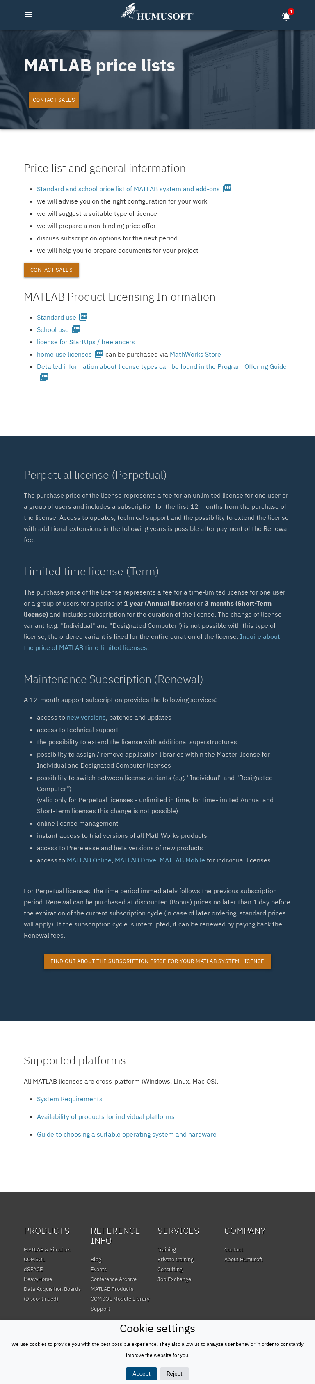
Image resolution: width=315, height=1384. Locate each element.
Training (167, 1249)
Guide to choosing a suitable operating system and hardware (127, 1134)
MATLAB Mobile (182, 860)
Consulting (170, 1269)
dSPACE (33, 1269)
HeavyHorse (38, 1279)
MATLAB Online (89, 860)
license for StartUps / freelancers (86, 342)
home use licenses (70, 354)
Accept (141, 1373)
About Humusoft (243, 1259)
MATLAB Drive (135, 860)
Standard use (62, 317)
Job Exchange (174, 1279)
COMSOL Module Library (120, 1298)
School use (59, 329)
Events (99, 1269)
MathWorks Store (195, 354)
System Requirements (70, 1099)
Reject (175, 1373)
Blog (96, 1259)
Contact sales (54, 99)
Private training (176, 1259)
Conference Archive (114, 1279)
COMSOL (34, 1259)
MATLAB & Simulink (47, 1249)
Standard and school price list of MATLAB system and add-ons (134, 189)
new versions (86, 717)
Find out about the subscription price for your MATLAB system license (157, 961)
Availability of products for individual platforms (106, 1116)
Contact (233, 1249)
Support (100, 1308)
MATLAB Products (112, 1289)
